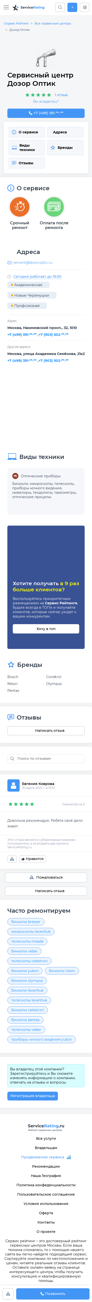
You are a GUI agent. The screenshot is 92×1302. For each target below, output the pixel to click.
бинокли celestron (27, 1010)
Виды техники (23, 147)
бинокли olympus (27, 980)
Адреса (60, 132)
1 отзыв (61, 95)
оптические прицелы (31, 497)
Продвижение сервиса (42, 1157)
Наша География (46, 1176)
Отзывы (22, 163)
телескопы (64, 483)
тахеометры (65, 492)
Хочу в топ (46, 629)
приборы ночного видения (36, 488)
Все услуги (46, 1138)
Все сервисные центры (53, 23)
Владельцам (46, 1148)
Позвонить (53, 1294)
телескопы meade (27, 941)
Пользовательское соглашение (46, 1194)
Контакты (46, 1222)
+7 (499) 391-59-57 (46, 113)
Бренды (62, 147)
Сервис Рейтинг (16, 23)
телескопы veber (26, 1029)
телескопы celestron (29, 961)
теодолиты (43, 492)
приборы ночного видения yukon (41, 1039)
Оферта (46, 1213)
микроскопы (41, 483)
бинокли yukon (25, 971)
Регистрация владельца (32, 1096)
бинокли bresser (25, 922)
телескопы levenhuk (29, 1000)
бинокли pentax (25, 1020)
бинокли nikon (62, 971)
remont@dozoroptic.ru (32, 262)
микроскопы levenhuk (31, 931)
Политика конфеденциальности (46, 1185)
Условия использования (46, 1203)
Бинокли (20, 483)
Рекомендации (46, 1166)
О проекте (46, 1231)
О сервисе (25, 132)
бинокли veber (24, 951)
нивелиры (21, 492)
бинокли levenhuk (27, 990)
